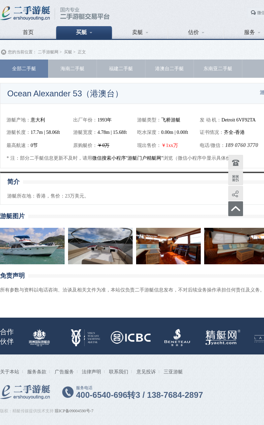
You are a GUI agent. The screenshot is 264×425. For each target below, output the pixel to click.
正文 (82, 52)
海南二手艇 (72, 68)
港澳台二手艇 (169, 68)
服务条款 (36, 371)
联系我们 (118, 371)
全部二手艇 (24, 68)
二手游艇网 (48, 52)
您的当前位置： (22, 52)
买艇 (84, 32)
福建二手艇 (121, 68)
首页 (28, 32)
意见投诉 (146, 371)
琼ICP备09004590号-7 (74, 410)
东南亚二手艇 (218, 68)
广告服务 (64, 371)
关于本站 (9, 371)
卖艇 (140, 32)
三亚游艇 (173, 371)
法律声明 (91, 371)
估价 (196, 32)
